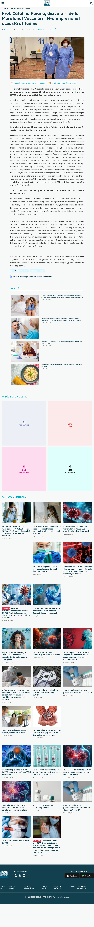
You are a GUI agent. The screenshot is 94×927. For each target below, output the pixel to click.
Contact (72, 886)
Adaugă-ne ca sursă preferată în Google (29, 83)
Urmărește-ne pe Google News (64, 83)
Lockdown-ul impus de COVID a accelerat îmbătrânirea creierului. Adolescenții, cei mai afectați (47, 530)
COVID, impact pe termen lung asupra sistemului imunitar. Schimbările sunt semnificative (46, 610)
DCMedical (5, 8)
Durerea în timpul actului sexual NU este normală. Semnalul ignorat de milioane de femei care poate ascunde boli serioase (62, 296)
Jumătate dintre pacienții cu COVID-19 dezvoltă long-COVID (45, 692)
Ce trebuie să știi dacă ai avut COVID (15, 842)
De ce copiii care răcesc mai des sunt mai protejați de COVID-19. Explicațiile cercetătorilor (47, 732)
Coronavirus (26, 8)
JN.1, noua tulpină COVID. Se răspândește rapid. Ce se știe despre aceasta (46, 568)
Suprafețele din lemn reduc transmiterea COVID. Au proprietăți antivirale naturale (76, 528)
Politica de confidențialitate (28, 887)
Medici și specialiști (12, 887)
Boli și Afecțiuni (16, 8)
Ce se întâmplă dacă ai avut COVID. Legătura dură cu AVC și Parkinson (16, 772)
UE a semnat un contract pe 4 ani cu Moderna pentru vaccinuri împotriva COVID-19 (47, 772)
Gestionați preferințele (57, 887)
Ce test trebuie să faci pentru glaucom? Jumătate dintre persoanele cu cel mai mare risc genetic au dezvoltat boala (61, 319)
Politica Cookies (44, 887)
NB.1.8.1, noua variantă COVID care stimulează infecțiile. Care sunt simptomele (77, 772)
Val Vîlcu (7, 30)
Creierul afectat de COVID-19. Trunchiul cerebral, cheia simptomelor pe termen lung (15, 807)
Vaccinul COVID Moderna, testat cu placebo (44, 806)
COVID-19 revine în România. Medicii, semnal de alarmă (15, 731)
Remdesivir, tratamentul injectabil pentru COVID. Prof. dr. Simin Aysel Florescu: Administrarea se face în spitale (16, 613)
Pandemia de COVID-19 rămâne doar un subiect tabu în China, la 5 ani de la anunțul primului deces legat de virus (77, 570)
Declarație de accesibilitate (81, 887)
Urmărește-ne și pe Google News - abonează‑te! (32, 277)
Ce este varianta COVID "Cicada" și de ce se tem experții (47, 653)
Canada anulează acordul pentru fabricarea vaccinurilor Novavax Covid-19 (76, 807)
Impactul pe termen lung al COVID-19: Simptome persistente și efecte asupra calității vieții (14, 656)
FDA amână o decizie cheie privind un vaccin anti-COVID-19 (77, 691)
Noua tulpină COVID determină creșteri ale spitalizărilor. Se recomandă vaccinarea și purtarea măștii (77, 656)
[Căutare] (91, 3)
